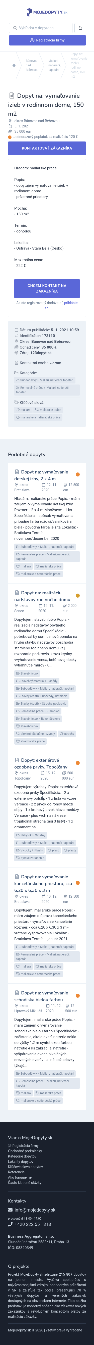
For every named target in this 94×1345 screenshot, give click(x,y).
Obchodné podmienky (25, 1151)
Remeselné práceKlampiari (37, 711)
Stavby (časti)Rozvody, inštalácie (41, 696)
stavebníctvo (27, 726)
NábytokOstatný (30, 835)
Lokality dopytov (20, 1162)
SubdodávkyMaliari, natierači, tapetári (44, 380)
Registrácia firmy (23, 1146)
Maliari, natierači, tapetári (54, 65)
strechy (67, 734)
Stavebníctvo (27, 673)
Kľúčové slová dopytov (25, 1167)
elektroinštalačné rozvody (35, 734)
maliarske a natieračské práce (38, 417)
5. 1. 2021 (22, 126)
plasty (70, 850)
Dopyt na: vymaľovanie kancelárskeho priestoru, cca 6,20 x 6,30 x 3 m (43, 883)
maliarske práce (48, 410)
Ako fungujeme (20, 1177)
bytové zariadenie (30, 858)
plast (53, 850)
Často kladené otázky (24, 1183)
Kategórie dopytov (22, 1156)
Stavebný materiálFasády (36, 681)
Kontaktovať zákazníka (47, 148)
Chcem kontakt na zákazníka (47, 288)
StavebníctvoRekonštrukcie (38, 718)
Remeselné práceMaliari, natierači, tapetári (42, 390)
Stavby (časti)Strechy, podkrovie (41, 703)
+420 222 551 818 (29, 1224)
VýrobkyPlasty (29, 850)
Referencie (16, 1172)
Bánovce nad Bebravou (32, 65)
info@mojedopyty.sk (31, 1210)
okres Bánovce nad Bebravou (37, 121)
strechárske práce (30, 741)
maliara (23, 410)
